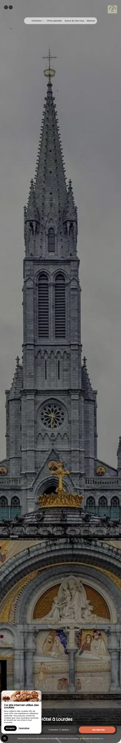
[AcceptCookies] (4, 738)
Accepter (10, 728)
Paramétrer (24, 728)
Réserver (91, 20)
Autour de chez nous (74, 20)
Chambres (38, 20)
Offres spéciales (54, 20)
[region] (21, 712)
